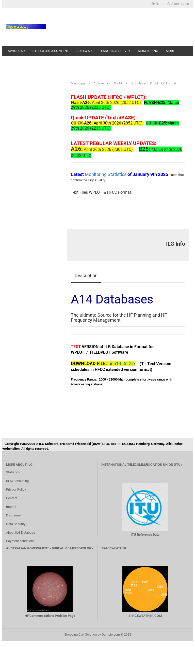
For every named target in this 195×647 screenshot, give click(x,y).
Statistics (13, 472)
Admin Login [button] (178, 4)
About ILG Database (20, 532)
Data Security (15, 524)
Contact (11, 498)
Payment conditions (20, 541)
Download (16, 51)
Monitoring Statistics (106, 174)
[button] (155, 4)
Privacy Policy (16, 489)
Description (86, 275)
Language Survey (115, 51)
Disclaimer (14, 515)
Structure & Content (50, 51)
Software (84, 51)
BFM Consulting (17, 481)
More (170, 51)
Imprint (11, 507)
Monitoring (148, 51)
